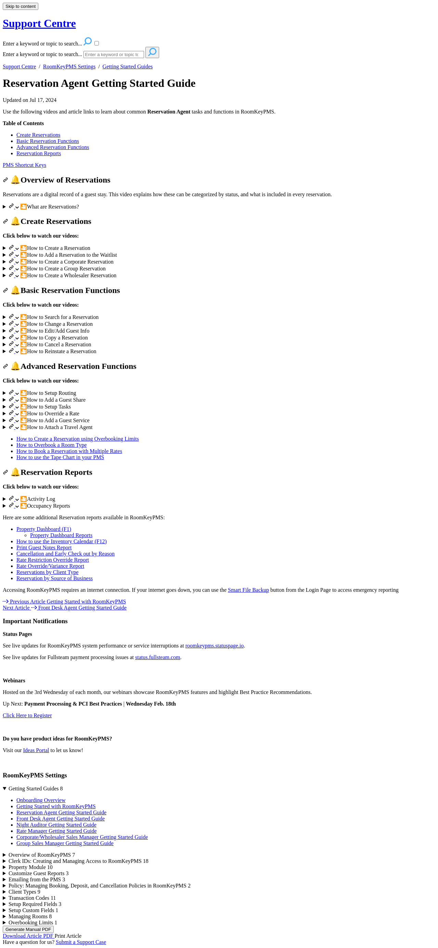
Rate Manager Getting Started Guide (56, 831)
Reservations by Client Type (47, 572)
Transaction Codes (32, 898)
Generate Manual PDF (28, 929)
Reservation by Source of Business (54, 578)
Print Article (68, 936)
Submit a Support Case (81, 942)
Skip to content (20, 6)
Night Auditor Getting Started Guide (56, 825)
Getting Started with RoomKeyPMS (56, 806)
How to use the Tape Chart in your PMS (60, 457)
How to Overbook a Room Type (51, 445)
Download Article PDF (29, 936)
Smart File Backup (248, 590)
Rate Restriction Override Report (52, 560)
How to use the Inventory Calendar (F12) (61, 541)
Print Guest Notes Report (44, 547)
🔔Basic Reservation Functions (61, 290)
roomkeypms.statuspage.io (214, 646)
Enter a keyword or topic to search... (42, 54)
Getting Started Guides (128, 66)
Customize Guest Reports (39, 873)
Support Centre (19, 66)
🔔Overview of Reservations (57, 179)
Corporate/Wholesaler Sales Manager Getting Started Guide (82, 837)
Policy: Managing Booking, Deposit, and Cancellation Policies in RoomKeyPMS (100, 886)
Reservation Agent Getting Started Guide (99, 83)
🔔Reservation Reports (47, 472)
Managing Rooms (30, 916)
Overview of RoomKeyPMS (42, 855)
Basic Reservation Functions (47, 141)
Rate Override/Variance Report (50, 566)
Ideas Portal (36, 750)
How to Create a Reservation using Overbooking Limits (77, 439)
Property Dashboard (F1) (43, 529)
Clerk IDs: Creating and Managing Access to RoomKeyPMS (79, 861)
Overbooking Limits (33, 922)
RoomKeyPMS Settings (69, 66)
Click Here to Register (27, 715)
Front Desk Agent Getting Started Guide (60, 819)
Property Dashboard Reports (61, 535)
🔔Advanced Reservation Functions (70, 366)
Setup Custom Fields (33, 910)
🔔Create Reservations (47, 221)
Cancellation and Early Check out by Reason (65, 554)
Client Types (24, 892)
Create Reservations (38, 135)
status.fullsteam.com (157, 657)
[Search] (113, 54)
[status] (219, 112)
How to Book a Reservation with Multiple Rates (69, 451)
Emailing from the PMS (37, 879)
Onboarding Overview (41, 800)
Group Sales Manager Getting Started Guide (65, 843)
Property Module (31, 867)
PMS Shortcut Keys (24, 165)
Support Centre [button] (39, 23)
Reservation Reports (38, 153)
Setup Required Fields (35, 904)
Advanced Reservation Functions (52, 147)
